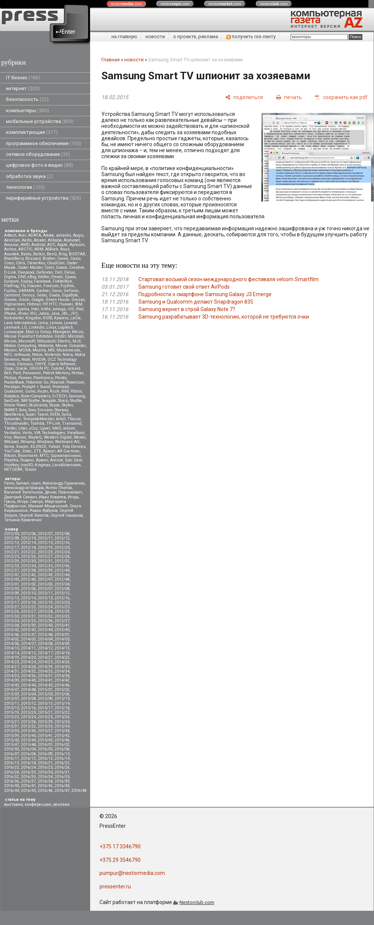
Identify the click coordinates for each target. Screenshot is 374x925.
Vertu (27, 432)
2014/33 (45, 671)
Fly (23, 285)
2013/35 (28, 620)
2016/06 (62, 749)
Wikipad (11, 441)
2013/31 (28, 616)
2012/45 (11, 579)
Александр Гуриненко (64, 483)
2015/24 (28, 717)
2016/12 (28, 758)
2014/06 (11, 643)
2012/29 (11, 561)
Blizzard (33, 258)
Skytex (67, 405)
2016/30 (45, 772)
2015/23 (11, 717)
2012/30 (28, 561)
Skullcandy (38, 405)
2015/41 (45, 735)
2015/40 (28, 735)
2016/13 (45, 758)
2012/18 (28, 547)
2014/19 (11, 657)
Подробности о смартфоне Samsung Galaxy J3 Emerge (205, 294)
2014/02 (11, 639)
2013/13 (11, 598)
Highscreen (14, 304)
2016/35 (62, 776)
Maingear (61, 331)
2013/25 (62, 607)
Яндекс (27, 460)
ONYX (40, 364)
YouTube (12, 451)
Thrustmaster (16, 423)
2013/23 (28, 607)
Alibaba (55, 240)
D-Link (10, 272)
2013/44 (45, 629)
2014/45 (45, 685)
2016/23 (11, 767)
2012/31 (45, 561)
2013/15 (45, 598)
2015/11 (11, 703)
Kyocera (61, 318)
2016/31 (62, 772)
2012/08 (62, 533)
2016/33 (28, 776)
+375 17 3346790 (120, 846)
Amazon (11, 244)
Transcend (72, 423)
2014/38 (62, 675)
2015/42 (62, 735)
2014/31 (11, 671)
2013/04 (62, 584)
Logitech (65, 327)
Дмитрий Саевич (20, 497)
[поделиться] (244, 97)
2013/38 (11, 625)
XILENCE (38, 446)
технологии (25, 187)
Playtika (11, 460)
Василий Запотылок (23, 492)
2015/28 (28, 721)
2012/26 (28, 556)
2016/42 (45, 785)
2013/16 (62, 598)
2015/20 (28, 712)
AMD (25, 244)
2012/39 (45, 570)
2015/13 (45, 703)
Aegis (78, 235)
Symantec (12, 419)
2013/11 (45, 593)
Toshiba (37, 423)
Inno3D (27, 465)
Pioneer (24, 377)
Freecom (51, 285)
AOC (51, 244)
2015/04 (28, 694)
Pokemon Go (37, 382)
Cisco (9, 263)
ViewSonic (76, 432)
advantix (63, 235)
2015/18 (62, 708)
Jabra (44, 313)
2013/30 (11, 616)
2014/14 (11, 653)
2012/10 (28, 538)
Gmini (24, 299)
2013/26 (11, 611)
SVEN (55, 414)
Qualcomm (13, 391)
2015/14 (62, 703)
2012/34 (28, 565)
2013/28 (45, 611)
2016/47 (62, 790)
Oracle (21, 368)
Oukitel (57, 368)
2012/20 (62, 547)
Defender (44, 272)
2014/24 (28, 662)
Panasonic (32, 373)
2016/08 (28, 754)
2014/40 (28, 680)
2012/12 (62, 538)
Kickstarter (14, 318)
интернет (23, 88)
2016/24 (28, 767)
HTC (53, 304)
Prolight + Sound (36, 386)
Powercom (75, 382)
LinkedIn (37, 327)
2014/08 (45, 643)
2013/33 (62, 616)
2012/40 (62, 570)
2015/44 (28, 740)
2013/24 (45, 607)
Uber (22, 428)
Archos (10, 249)
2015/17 (45, 708)
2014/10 (11, 648)
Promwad (60, 386)
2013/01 (11, 584)
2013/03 (45, 584)
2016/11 (11, 758)
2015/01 (45, 689)
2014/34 (62, 671)
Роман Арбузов (44, 510)
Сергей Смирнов (66, 515)
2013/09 (11, 593)
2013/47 (28, 634)
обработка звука (29, 176)
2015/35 (11, 730)
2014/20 (28, 657)
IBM (78, 304)
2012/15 (45, 542)
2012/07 (45, 533)
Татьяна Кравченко (23, 519)
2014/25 (45, 662)
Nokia (67, 354)
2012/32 (62, 561)
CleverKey (36, 263)
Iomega (59, 309)
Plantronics (43, 377)
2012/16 (62, 542)
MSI (51, 350)
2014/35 (11, 675)
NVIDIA (39, 359)
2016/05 (45, 749)
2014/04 (45, 639)
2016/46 (45, 790)
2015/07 (11, 698)
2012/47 (45, 579)
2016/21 (45, 762)
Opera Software (62, 364)
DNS (22, 276)
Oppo (8, 368)
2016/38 (45, 781)
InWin (46, 309)
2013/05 (11, 588)
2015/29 (45, 721)
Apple (62, 244)
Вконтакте (28, 455)
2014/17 (45, 653)
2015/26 (62, 717)
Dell (58, 272)
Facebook (42, 281)
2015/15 (11, 708)
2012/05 (11, 533)
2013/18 (28, 602)
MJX (77, 341)
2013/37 (62, 620)
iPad (79, 309)
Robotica (11, 396)
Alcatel (40, 240)
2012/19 (45, 547)
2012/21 (11, 552)
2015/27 (11, 721)
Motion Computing (20, 345)
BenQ (52, 254)
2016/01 (45, 744)
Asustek (11, 254)
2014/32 (28, 671)
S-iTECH (59, 396)
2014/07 (28, 643)
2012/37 (11, 570)
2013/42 (11, 629)
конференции (38, 804)
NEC (8, 354)
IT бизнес (23, 77)
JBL (64, 313)
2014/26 (62, 662)
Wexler (80, 437)
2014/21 (45, 657)
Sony (23, 410)
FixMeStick (62, 281)
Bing (63, 254)
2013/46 (11, 634)
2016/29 (28, 772)
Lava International (20, 322)
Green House (58, 299)
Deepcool (26, 272)
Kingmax (42, 465)
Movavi (10, 350)
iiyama (23, 309)
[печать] (289, 97)
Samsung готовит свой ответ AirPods (184, 287)
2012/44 (62, 574)
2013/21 (11, 607)
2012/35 (45, 565)
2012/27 (45, 556)
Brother (49, 258)
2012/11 (45, 538)
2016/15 (11, 762)
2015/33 (45, 726)
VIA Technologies (49, 432)
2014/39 (11, 680)
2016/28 (11, 772)
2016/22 (62, 762)
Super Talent (37, 414)
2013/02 (28, 584)
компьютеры (27, 110)
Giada (54, 295)
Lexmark (12, 327)
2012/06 (28, 533)
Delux (69, 272)
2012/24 (62, 552)
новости (155, 36)
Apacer (42, 460)
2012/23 (45, 552)
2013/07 (45, 588)
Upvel (45, 428)
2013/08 (62, 588)
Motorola (45, 345)
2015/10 (62, 698)
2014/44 (28, 685)
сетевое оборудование (38, 154)
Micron (10, 341)
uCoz (33, 428)
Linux (51, 327)
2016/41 (28, 785)
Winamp (28, 441)
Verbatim (12, 432)
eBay (32, 276)
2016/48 (78, 790)
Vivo (8, 437)
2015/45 (45, 740)
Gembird (12, 295)
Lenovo (56, 322)
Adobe (48, 235)
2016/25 (45, 767)
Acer (22, 235)
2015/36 (28, 730)
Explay (26, 281)
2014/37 (45, 675)
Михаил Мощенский (48, 506)
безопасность (27, 99)
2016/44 (11, 790)
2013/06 (28, 588)
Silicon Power (15, 405)
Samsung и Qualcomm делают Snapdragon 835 (195, 302)
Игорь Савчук (30, 501)
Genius (28, 295)
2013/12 (62, 593)
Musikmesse (68, 350)
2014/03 (28, 639)
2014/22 (62, 657)
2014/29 (45, 666)
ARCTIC (25, 249)
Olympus (25, 364)
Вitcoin (10, 455)
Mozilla (39, 350)
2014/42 (62, 680)
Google (37, 299)
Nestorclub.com (197, 902)
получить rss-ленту (251, 36)
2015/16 (28, 708)
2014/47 (11, 689)
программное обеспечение (43, 143)
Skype (54, 405)
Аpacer (49, 451)
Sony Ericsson (40, 410)
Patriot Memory (56, 373)
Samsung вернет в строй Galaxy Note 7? (186, 309)
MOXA (25, 350)
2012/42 (28, 574)
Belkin (39, 254)
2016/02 (62, 744)
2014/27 (11, 666)
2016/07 (11, 754)
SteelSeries (14, 414)
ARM (38, 249)
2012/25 (11, 556)
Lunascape (14, 331)
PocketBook (14, 382)
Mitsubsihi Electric (54, 341)
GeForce (71, 290)
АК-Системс (68, 451)
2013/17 (11, 602)
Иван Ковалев (52, 497)
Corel (49, 267)
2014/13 (62, 648)
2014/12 (45, 648)
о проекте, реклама (195, 36)
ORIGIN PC (39, 368)
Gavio (57, 290)
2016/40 (11, 785)
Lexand (70, 322)
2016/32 (11, 776)
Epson (70, 276)
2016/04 (28, 749)
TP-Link (53, 423)
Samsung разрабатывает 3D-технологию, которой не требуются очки (223, 317)
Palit (17, 373)
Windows (45, 441)
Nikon (37, 354)
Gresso (78, 299)
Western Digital (58, 437)
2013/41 (62, 625)
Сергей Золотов (34, 515)
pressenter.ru (115, 886)
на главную (124, 36)
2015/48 (28, 744)
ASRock (51, 249)
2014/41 (45, 680)
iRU (33, 313)
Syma (66, 414)
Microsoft (26, 341)
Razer (42, 391)
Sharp (63, 400)
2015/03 (11, 694)
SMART (10, 410)
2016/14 (62, 758)
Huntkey (11, 465)
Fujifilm (67, 285)
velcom (69, 428)
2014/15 (28, 653)
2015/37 (45, 730)
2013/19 (45, 602)
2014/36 (28, 675)
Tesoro (30, 469)
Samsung (77, 396)
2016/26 (62, 767)
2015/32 (28, 726)
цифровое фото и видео (39, 165)
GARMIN (26, 290)
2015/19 (11, 712)
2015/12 (28, 703)
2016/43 (62, 785)
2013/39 (28, 625)
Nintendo (53, 354)
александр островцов (24, 487)
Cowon (61, 267)
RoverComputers (35, 396)
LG (24, 327)
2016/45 (28, 790)
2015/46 (62, 740)
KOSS (47, 318)
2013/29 (62, 611)
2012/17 (11, 547)
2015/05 (45, 694)
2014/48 (28, 689)
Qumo (30, 391)
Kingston (33, 318)
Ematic (57, 276)
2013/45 (62, 629)
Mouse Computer (70, 345)
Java (55, 313)
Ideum (9, 309)
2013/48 (45, 634)
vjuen (36, 483)
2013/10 (28, 593)
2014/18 (62, 653)
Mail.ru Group (38, 331)
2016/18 (28, 762)
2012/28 (62, 556)
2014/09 (62, 643)
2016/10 (62, 754)
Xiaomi (22, 446)
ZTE (37, 451)
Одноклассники (65, 455)
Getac (42, 295)
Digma (10, 276)
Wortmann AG (67, 441)
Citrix (20, 263)
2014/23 (11, 662)
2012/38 (28, 570)
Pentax (77, 373)
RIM (65, 391)
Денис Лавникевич (63, 492)
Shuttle (76, 400)
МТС (44, 455)
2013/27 (28, 611)
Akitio (27, 240)
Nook (25, 359)
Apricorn (77, 244)
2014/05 (62, 639)
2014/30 (62, 666)
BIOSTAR (77, 254)
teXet (60, 419)
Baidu (26, 254)
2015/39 (11, 735)
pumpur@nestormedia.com (132, 873)
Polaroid (57, 382)
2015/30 (62, 721)
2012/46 (28, 579)
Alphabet (72, 240)
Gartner (43, 290)
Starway (61, 410)
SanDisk (11, 400)
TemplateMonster (38, 419)
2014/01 (62, 634)
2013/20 (62, 602)
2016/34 (45, 776)
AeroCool (12, 240)
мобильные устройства (40, 121)
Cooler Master (30, 267)
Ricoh (54, 391)
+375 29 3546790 (120, 860)
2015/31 (11, 726)
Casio (75, 258)
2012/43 (45, 574)
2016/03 (11, 749)
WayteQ (35, 437)
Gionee (10, 299)
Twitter (10, 428)
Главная (110, 59)
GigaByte (70, 295)
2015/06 (62, 694)
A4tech (10, 235)
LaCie (75, 318)
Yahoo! (54, 446)
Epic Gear (73, 460)
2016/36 (11, 781)
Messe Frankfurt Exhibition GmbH (35, 336)
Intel (35, 309)
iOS (71, 309)
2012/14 (28, 542)
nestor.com (126, 3)
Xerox (9, 446)
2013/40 (45, 625)
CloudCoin (56, 263)
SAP (24, 400)
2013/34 (11, 620)
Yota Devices (74, 446)
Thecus (74, 419)
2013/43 (28, 629)
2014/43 (11, 685)
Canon (62, 258)
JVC (74, 313)
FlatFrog (11, 285)
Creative (76, 267)
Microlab (75, 336)
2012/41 (11, 574)
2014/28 (28, 666)
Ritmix (76, 391)
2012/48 (62, 579)
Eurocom (11, 281)
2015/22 (62, 712)
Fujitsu (10, 290)
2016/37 (28, 781)
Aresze (56, 460)
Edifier (43, 276)
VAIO (56, 428)
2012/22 (28, 552)
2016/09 (45, 754)
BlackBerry (14, 258)
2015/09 (45, 698)
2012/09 (11, 538)
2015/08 (28, 698)
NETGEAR (13, 469)
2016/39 (62, 781)
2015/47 (11, 744)
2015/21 (45, 712)
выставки (13, 804)
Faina (9, 483)
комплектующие (32, 132)
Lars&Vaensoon (66, 465)
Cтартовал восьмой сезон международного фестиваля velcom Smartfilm (228, 279)
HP (45, 304)
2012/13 (11, 542)
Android (38, 244)
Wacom (19, 437)
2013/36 (45, 620)
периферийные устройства (43, 198)
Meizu (77, 331)
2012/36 (62, 565)
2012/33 (11, 565)
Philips (10, 377)
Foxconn (34, 285)
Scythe (34, 400)
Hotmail (34, 304)
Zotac (27, 451)
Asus (65, 249)
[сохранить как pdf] (341, 97)
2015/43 (11, 740)
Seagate (49, 400)
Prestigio (12, 386)
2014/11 (28, 648)
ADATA (34, 235)
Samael (22, 483)
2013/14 (28, 598)
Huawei (66, 304)
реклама (61, 804)
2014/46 (62, 685)
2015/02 (62, 689)
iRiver (23, 313)
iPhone (10, 313)
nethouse (22, 354)
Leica (43, 322)
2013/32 (45, 616)
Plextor (61, 377)
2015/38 (62, 730)
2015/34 (62, 726)
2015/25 (45, 717)
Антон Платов (59, 487)
